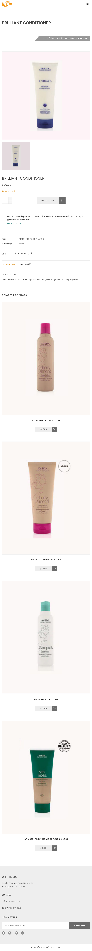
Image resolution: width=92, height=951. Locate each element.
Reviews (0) (25, 264)
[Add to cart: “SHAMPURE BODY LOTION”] (54, 708)
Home (45, 38)
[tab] (9, 264)
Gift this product (14, 223)
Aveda (60, 38)
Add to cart (48, 200)
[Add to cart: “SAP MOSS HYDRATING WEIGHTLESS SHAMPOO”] (54, 848)
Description (9, 264)
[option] (46, 96)
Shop (52, 38)
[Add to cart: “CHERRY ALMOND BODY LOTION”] (54, 429)
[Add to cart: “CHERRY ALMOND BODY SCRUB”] (54, 568)
